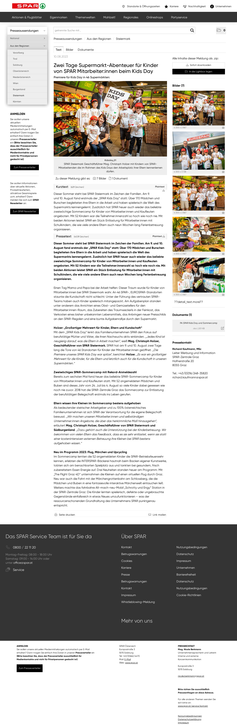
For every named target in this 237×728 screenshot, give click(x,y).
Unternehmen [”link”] (220, 6)
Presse (125, 574)
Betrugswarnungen (134, 554)
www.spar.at (131, 662)
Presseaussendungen (27, 30)
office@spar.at (23, 562)
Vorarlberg (18, 52)
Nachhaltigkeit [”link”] (194, 6)
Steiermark (18, 95)
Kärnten (17, 101)
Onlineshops (154, 17)
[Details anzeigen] (223, 128)
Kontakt (126, 547)
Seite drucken (67, 514)
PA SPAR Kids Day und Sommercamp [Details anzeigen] (198, 323)
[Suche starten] (192, 30)
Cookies (126, 561)
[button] (221, 30)
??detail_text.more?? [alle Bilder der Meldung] (188, 302)
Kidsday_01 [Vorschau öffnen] (110, 160)
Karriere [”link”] (171, 6)
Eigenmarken (58, 17)
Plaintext (159, 236)
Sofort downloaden (198, 65)
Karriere (126, 567)
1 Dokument (120, 178)
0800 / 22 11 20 (21, 547)
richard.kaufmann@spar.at (190, 377)
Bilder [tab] (69, 49)
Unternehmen (185, 567)
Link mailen (159, 514)
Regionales (130, 17)
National (27, 38)
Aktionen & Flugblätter (27, 17)
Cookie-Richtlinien (188, 595)
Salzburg (17, 65)
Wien (15, 83)
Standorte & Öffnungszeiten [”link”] (141, 6)
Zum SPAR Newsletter (24, 211)
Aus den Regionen (27, 46)
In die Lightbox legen (198, 71)
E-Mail (127, 659)
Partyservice (179, 17)
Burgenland (19, 89)
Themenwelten (85, 17)
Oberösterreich (21, 71)
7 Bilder (101, 178)
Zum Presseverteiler (25, 167)
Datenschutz (185, 554)
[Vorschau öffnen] (110, 119)
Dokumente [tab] (86, 49)
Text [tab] (58, 49)
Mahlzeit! (109, 17)
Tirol (15, 59)
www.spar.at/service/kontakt (193, 706)
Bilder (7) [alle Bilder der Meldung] (178, 85)
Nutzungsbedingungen (191, 547)
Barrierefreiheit (186, 574)
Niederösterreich (21, 77)
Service (15, 570)
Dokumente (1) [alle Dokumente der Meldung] (182, 315)
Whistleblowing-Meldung (138, 602)
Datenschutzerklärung (189, 719)
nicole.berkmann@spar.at (191, 676)
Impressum (183, 561)
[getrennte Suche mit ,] (124, 30)
